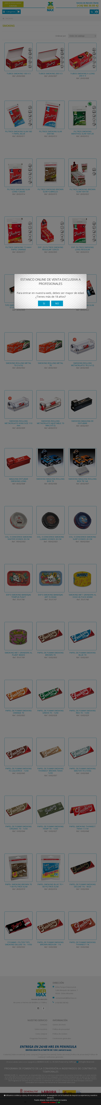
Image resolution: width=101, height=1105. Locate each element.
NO (57, 305)
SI (44, 305)
